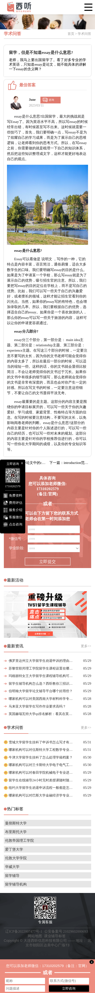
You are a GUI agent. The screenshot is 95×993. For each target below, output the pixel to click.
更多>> (86, 646)
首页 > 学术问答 (79, 34)
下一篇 (70, 463)
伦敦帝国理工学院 (19, 840)
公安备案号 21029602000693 (66, 931)
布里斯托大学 (16, 832)
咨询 (51, 100)
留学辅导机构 (16, 884)
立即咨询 (69, 988)
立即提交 (47, 561)
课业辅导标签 (55, 936)
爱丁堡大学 (14, 849)
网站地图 (35, 936)
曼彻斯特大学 (16, 823)
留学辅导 (12, 876)
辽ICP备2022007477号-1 (23, 931)
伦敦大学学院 (16, 858)
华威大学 (12, 867)
